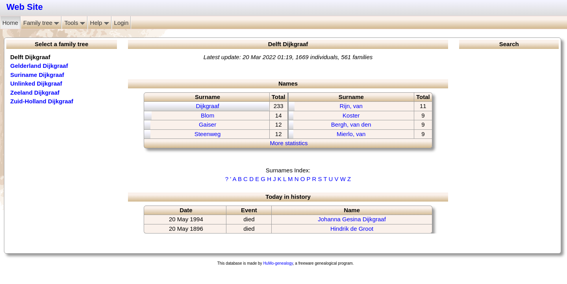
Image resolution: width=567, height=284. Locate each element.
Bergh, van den (351, 124)
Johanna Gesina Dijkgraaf (352, 219)
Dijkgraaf (207, 106)
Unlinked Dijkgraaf (36, 83)
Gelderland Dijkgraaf (39, 65)
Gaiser (207, 124)
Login (121, 22)
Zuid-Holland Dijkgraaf (41, 101)
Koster (351, 115)
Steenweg (208, 134)
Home (10, 22)
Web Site (24, 7)
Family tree (41, 22)
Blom (207, 115)
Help (99, 22)
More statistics (289, 143)
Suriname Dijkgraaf (37, 74)
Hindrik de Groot (351, 228)
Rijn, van (351, 106)
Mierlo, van (351, 134)
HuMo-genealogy (278, 263)
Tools (74, 22)
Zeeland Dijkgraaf (34, 92)
